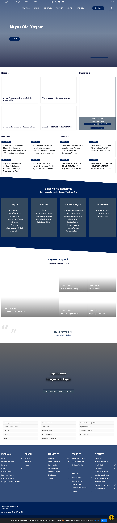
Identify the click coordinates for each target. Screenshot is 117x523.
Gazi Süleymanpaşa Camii (50, 438)
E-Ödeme (44, 210)
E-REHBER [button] (80, 8)
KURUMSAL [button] (26, 8)
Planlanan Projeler (102, 216)
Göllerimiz (14, 222)
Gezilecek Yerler (47, 423)
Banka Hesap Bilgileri (44, 222)
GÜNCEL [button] (36, 8)
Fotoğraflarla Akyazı (14, 213)
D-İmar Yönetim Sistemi (44, 213)
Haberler (27, 458)
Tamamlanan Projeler (102, 210)
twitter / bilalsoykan (105, 124)
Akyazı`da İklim (84, 434)
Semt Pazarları (52, 465)
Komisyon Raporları (73, 225)
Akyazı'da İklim (14, 231)
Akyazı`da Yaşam (47, 434)
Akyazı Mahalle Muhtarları (44, 216)
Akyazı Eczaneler (100, 481)
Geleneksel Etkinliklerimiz (79, 488)
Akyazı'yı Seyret (76, 477)
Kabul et (104, 520)
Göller (5, 438)
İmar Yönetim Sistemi (101, 461)
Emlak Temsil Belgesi (73, 213)
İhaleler (27, 465)
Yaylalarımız (14, 225)
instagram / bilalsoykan (97, 128)
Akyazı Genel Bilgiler (86, 427)
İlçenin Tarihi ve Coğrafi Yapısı (89, 423)
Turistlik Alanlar (15, 216)
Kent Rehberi (99, 465)
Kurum (3, 458)
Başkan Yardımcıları (7, 461)
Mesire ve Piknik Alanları (15, 219)
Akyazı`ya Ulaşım (47, 430)
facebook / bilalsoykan (90, 124)
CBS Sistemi (98, 468)
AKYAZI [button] (70, 8)
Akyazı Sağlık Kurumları (43, 219)
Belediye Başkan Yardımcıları (73, 216)
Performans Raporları (73, 231)
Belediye (4, 465)
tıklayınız (96, 520)
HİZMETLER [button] (48, 8)
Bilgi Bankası (52, 475)
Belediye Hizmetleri (54, 461)
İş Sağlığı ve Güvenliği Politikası (73, 210)
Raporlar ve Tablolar (7, 475)
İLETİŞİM (98, 8)
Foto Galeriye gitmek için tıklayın (58, 391)
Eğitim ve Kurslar (53, 468)
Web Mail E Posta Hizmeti (102, 485)
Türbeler (6, 430)
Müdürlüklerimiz (73, 219)
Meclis (3, 468)
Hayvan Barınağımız (54, 471)
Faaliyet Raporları (73, 228)
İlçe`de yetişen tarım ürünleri (12, 423)
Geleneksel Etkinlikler (86, 430)
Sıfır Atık (50, 478)
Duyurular (28, 461)
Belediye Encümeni (73, 222)
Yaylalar (6, 434)
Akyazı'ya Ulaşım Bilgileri (15, 228)
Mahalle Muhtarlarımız (102, 475)
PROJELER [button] (59, 8)
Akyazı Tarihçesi (14, 210)
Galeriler (74, 491)
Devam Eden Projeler (102, 213)
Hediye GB (51, 458)
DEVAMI (14, 39)
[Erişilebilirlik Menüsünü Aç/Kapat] (111, 517)
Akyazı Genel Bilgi (77, 481)
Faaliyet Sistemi (100, 488)
